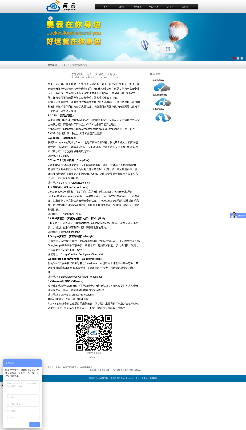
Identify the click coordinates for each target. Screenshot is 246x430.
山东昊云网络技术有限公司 (108, 378)
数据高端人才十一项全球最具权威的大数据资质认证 (120, 370)
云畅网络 (153, 378)
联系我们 (186, 7)
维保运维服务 (158, 80)
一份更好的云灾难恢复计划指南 (73, 65)
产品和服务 (153, 7)
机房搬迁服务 (158, 109)
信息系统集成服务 (160, 95)
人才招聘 (169, 7)
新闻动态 (137, 7)
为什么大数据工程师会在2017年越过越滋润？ (74, 367)
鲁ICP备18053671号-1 (130, 378)
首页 (106, 7)
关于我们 (121, 7)
